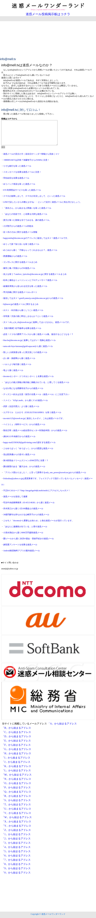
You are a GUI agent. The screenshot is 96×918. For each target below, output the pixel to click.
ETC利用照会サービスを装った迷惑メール (22, 190)
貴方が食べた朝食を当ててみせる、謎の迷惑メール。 (27, 220)
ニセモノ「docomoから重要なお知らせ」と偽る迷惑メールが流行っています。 (38, 520)
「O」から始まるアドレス (16, 783)
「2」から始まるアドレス (16, 838)
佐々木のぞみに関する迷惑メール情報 (20, 232)
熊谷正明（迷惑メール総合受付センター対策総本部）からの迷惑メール (35, 430)
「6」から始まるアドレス (16, 855)
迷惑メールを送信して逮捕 (15, 496)
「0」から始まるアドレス (16, 872)
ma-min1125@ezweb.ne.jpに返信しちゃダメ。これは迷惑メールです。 (34, 418)
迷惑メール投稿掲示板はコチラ (48, 14)
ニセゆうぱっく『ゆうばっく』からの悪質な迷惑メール (28, 448)
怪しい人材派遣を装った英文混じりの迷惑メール (25, 352)
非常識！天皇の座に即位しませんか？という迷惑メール (28, 316)
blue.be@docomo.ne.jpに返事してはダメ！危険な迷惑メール (29, 340)
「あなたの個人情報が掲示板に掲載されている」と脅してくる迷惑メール (36, 382)
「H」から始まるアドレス (16, 753)
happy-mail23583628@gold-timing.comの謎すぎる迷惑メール (29, 442)
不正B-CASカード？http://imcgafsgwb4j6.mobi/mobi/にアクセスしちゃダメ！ (36, 490)
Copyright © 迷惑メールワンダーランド (48, 914)
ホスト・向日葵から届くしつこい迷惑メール (23, 310)
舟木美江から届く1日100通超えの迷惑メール (23, 508)
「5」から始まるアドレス (16, 851)
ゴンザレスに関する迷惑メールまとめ (20, 262)
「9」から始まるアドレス (16, 868)
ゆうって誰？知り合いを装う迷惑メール (21, 244)
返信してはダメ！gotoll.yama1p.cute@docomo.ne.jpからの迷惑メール (33, 298)
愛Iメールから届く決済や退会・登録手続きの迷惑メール (28, 539)
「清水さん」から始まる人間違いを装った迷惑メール (27, 208)
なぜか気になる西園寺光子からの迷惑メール (23, 388)
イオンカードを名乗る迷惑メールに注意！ (22, 172)
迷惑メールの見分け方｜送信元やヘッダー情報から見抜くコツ (31, 154)
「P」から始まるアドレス (16, 787)
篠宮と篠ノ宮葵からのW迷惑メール (19, 268)
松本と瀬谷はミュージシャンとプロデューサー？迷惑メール (30, 280)
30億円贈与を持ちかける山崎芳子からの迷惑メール (26, 514)
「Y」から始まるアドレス (16, 825)
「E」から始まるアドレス (16, 740)
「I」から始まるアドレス (16, 757)
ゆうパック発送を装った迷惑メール (19, 184)
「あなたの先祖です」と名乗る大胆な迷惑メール (25, 214)
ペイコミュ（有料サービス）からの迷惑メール (24, 424)
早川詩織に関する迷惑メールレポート (20, 292)
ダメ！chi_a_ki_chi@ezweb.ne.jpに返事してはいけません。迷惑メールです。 (37, 322)
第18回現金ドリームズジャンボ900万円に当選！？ (25, 460)
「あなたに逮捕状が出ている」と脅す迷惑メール (25, 526)
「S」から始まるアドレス (16, 800)
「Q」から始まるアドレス (16, 791)
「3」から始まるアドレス (16, 842)
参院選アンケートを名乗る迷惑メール (20, 545)
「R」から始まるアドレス (16, 796)
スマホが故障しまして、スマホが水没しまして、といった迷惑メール (34, 196)
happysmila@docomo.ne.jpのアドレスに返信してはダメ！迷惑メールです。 (36, 238)
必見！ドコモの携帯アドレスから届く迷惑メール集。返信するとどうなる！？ (38, 334)
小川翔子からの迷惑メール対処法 (18, 226)
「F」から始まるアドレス (16, 744)
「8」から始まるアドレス (16, 864)
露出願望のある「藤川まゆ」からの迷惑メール (24, 466)
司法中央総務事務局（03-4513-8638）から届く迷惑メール (29, 502)
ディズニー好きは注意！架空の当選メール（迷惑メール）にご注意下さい (36, 394)
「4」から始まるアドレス (16, 847)
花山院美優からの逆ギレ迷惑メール (19, 454)
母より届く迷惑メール (13, 370)
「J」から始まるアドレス (16, 761)
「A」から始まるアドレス (62, 723)
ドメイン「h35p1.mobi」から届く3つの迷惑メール (25, 400)
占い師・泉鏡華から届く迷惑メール (19, 358)
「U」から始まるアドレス (16, 808)
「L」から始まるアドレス (16, 770)
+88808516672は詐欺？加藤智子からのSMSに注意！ (26, 160)
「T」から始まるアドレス (16, 804)
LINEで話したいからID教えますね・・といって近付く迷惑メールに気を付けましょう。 (42, 202)
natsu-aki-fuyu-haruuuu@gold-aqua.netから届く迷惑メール (28, 346)
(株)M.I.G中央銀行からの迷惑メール (19, 436)
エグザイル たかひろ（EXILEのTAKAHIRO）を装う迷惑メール (32, 412)
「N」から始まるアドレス (16, 779)
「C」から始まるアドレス (16, 732)
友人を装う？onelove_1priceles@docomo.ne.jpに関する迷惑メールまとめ (34, 274)
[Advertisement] (48, 38)
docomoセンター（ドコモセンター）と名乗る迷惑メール (28, 376)
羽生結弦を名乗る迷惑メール (16, 178)
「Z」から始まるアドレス (16, 830)
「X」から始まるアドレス (16, 821)
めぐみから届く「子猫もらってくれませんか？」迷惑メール (30, 250)
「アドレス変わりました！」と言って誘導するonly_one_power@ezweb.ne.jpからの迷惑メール (44, 472)
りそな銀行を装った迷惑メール (17, 166)
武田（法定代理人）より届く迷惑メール (21, 406)
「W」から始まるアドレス (17, 817)
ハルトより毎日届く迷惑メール (17, 364)
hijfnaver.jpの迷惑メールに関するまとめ (20, 304)
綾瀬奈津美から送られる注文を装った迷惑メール (25, 286)
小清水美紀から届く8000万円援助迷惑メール (23, 532)
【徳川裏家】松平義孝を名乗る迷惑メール (22, 328)
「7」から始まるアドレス (16, 859)
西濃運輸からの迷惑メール (15, 256)
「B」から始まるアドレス (16, 727)
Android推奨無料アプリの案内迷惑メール (21, 551)
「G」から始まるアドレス (16, 749)
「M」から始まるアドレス (17, 774)
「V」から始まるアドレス (16, 813)
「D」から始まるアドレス (16, 736)
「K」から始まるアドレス (16, 766)
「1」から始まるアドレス (16, 834)
